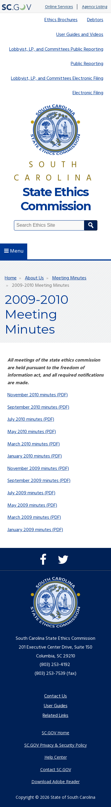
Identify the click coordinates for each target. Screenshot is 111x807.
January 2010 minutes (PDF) (34, 456)
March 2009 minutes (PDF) (34, 517)
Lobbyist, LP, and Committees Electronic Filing (57, 78)
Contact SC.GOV (55, 769)
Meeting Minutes (69, 278)
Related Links (55, 716)
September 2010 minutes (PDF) (38, 407)
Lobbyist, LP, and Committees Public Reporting (56, 49)
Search (90, 225)
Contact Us (55, 696)
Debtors (95, 20)
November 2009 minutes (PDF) (38, 469)
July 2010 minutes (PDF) (30, 419)
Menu (13, 251)
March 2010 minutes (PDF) (33, 444)
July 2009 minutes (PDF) (31, 493)
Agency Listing (94, 6)
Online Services (59, 6)
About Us (34, 278)
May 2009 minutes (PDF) (32, 505)
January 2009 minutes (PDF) (35, 530)
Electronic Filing (88, 93)
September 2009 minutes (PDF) (38, 481)
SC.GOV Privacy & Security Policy (55, 745)
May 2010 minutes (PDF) (31, 432)
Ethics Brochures (61, 20)
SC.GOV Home (55, 732)
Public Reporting (87, 64)
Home (11, 278)
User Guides (55, 706)
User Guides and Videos (79, 35)
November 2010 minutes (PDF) (37, 395)
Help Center (55, 757)
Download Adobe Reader (55, 781)
